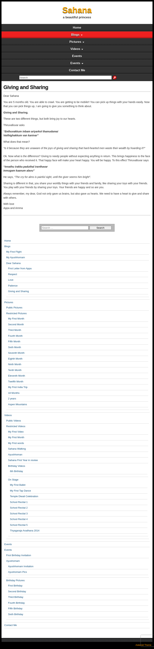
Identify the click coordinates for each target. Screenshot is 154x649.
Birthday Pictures (15, 580)
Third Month (14, 330)
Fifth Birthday (15, 608)
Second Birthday (17, 591)
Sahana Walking (17, 448)
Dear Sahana (13, 263)
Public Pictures (14, 307)
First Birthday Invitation (18, 555)
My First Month (16, 318)
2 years (12, 398)
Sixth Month (14, 347)
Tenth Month (15, 370)
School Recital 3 (19, 513)
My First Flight (14, 251)
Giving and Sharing (25, 87)
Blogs (75, 34)
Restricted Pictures (16, 313)
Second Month (16, 324)
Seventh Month (16, 352)
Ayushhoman (15, 454)
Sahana (77, 10)
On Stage (13, 479)
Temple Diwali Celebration (24, 496)
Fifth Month (14, 341)
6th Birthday (16, 471)
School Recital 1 (19, 502)
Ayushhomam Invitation (20, 566)
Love (10, 279)
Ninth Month (14, 364)
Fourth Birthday (16, 602)
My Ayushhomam (15, 257)
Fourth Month (15, 335)
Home (77, 27)
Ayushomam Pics (17, 572)
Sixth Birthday (15, 614)
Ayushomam (13, 560)
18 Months (14, 393)
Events (77, 56)
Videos (75, 49)
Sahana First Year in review (23, 460)
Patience (13, 285)
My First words (16, 443)
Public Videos (13, 420)
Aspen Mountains (17, 404)
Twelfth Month (15, 381)
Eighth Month (15, 358)
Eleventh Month (16, 375)
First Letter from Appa (20, 268)
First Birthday (15, 585)
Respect (12, 274)
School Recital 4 (19, 519)
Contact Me (77, 70)
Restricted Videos (15, 426)
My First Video (16, 431)
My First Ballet (17, 484)
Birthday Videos (16, 466)
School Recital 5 (19, 525)
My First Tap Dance (20, 490)
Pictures (75, 41)
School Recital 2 (19, 507)
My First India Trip (17, 387)
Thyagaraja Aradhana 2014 (24, 530)
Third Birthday (15, 597)
